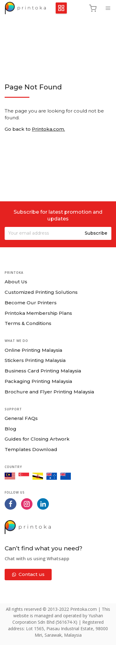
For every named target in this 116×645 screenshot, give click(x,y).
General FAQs (21, 418)
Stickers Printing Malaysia (35, 360)
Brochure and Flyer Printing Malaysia (49, 392)
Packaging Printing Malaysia (38, 381)
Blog (10, 429)
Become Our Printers (31, 303)
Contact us (28, 574)
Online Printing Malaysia (33, 350)
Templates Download (31, 449)
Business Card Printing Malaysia (43, 371)
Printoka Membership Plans (38, 313)
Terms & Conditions (28, 323)
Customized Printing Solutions (41, 292)
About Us (16, 282)
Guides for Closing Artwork (37, 439)
